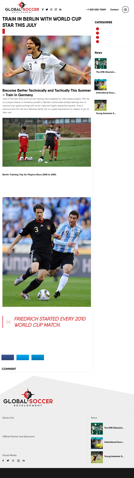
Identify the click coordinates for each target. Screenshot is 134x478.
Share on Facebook (14, 357)
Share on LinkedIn (39, 357)
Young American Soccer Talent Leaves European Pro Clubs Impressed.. (106, 111)
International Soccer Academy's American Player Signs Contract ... (106, 91)
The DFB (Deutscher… (114, 427)
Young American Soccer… (114, 456)
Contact (114, 9)
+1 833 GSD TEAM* (96, 9)
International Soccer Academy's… (114, 442)
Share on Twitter (26, 357)
